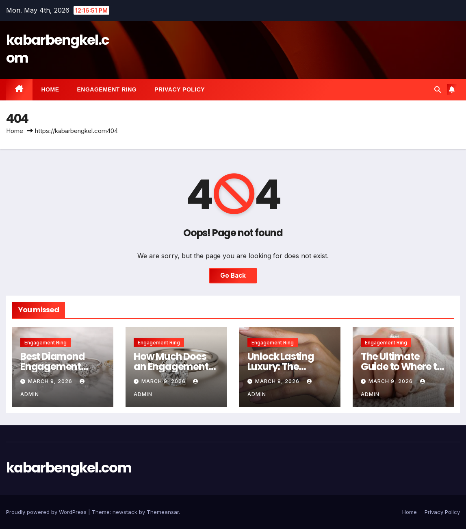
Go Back (233, 275)
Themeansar (163, 512)
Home (50, 89)
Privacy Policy (179, 89)
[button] (437, 89)
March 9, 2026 (51, 381)
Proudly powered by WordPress (47, 512)
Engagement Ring (107, 89)
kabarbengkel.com (57, 48)
